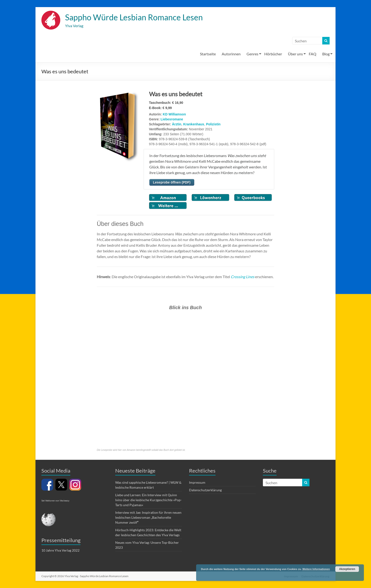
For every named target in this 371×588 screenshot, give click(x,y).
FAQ (312, 54)
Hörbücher (273, 54)
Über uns (295, 54)
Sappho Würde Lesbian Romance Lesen (138, 17)
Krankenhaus (193, 124)
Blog (326, 54)
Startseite (208, 54)
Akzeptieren (347, 569)
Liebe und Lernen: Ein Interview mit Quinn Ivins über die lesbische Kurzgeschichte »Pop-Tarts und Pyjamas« (148, 500)
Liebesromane (172, 119)
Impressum (197, 483)
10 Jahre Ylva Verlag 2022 (60, 551)
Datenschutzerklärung (205, 490)
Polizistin (213, 124)
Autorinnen (231, 54)
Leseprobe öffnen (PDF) (172, 182)
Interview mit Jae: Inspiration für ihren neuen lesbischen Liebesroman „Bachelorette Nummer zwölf (148, 518)
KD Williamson (174, 114)
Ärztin (176, 124)
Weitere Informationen (316, 569)
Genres (252, 54)
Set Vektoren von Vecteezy (55, 500)
